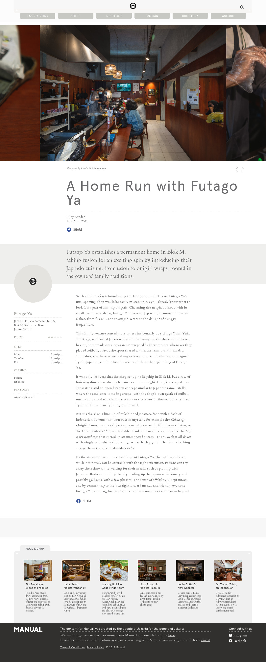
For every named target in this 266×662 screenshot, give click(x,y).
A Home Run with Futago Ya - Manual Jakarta (133, 6)
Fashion (152, 16)
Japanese (19, 382)
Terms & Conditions (72, 647)
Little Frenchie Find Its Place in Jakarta (150, 587)
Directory (190, 16)
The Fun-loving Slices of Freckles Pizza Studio (37, 587)
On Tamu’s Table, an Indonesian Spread (226, 587)
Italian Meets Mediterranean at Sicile (74, 587)
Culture (228, 16)
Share (77, 229)
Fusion (18, 378)
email (205, 640)
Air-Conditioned (24, 397)
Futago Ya (23, 313)
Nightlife (114, 16)
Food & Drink (37, 16)
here (171, 635)
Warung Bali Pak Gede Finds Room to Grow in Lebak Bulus (113, 589)
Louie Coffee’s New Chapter (187, 586)
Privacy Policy (95, 647)
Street (76, 16)
